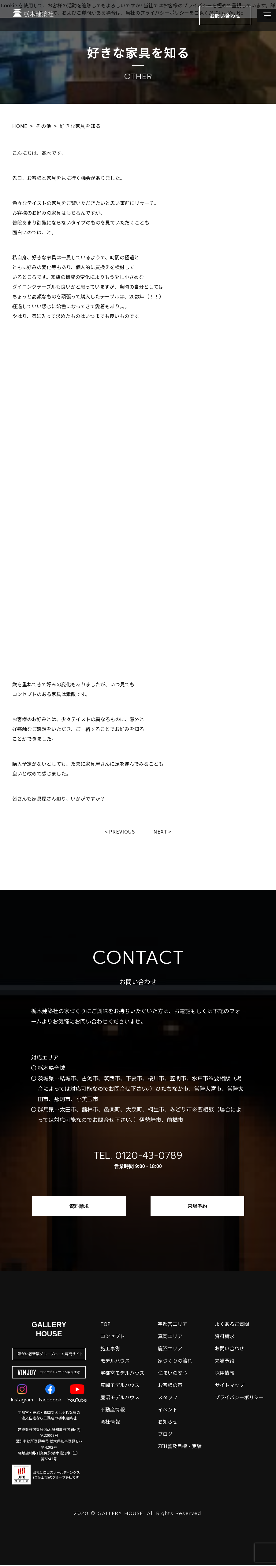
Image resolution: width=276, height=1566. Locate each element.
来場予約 (197, 1206)
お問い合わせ (229, 1349)
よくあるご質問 (232, 1324)
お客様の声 (170, 1385)
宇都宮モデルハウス (122, 1373)
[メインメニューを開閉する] (262, 21)
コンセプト (112, 1337)
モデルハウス (115, 1361)
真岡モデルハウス (120, 1385)
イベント (167, 1410)
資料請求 (79, 1206)
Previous (121, 832)
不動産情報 (112, 1410)
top (105, 1324)
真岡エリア (170, 1337)
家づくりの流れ (175, 1361)
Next (161, 832)
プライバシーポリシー (239, 1398)
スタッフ (167, 1398)
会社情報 (110, 1422)
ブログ (165, 1434)
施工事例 (110, 1349)
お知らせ (167, 1422)
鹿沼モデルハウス (120, 1398)
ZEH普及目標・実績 (180, 1447)
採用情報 (224, 1373)
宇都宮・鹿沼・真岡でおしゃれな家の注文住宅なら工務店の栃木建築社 (49, 1416)
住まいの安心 (172, 1373)
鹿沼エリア (170, 1349)
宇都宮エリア (172, 1324)
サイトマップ (229, 1385)
